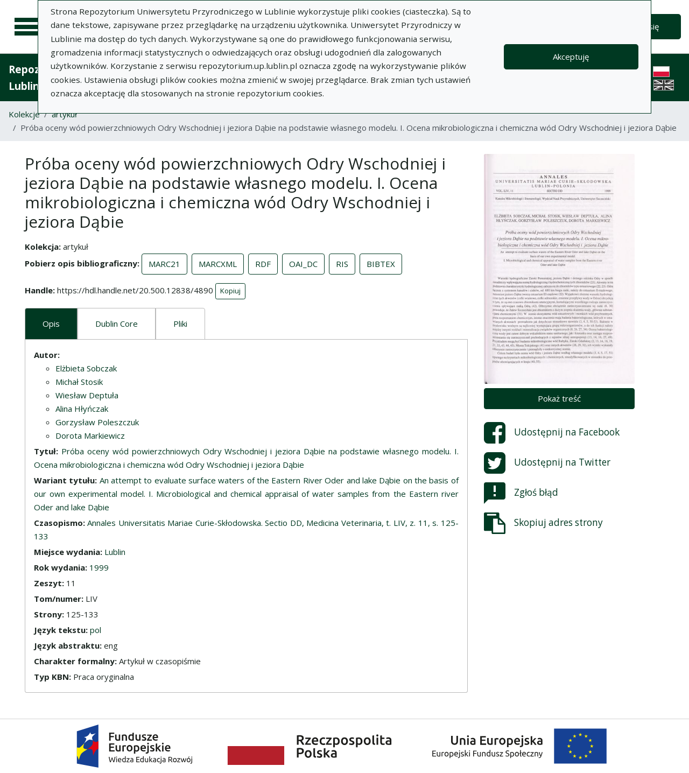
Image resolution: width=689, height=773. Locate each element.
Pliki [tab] (180, 323)
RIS (342, 263)
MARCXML (218, 263)
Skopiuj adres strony (543, 523)
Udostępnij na (552, 433)
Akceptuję (571, 56)
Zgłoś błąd (521, 493)
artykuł (64, 114)
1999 (99, 567)
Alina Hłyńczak (81, 408)
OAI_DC (303, 263)
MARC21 (164, 263)
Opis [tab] (51, 323)
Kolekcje (24, 114)
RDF (263, 263)
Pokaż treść (559, 398)
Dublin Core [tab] (116, 323)
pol (95, 629)
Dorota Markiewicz (90, 435)
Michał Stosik (79, 381)
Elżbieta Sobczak (86, 368)
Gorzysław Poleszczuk (97, 422)
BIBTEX (381, 263)
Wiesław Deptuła (86, 395)
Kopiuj (230, 291)
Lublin (114, 551)
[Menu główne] (28, 27)
